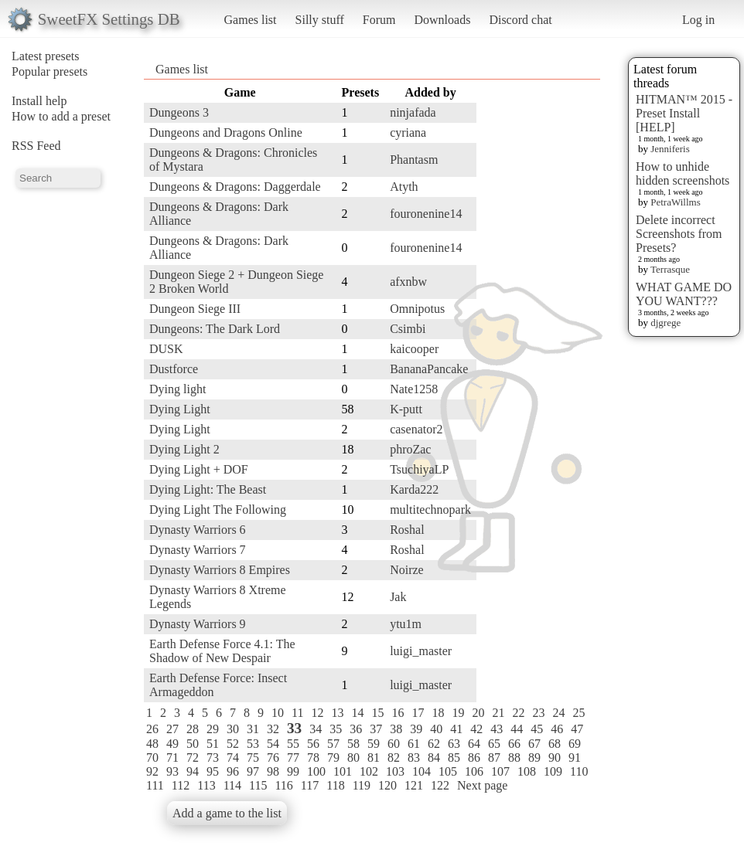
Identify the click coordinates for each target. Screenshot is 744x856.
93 (172, 771)
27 (172, 728)
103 (395, 771)
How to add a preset (61, 116)
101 (342, 771)
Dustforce (173, 368)
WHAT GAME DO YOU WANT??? (684, 293)
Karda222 (414, 489)
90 (554, 757)
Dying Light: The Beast (207, 489)
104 (421, 771)
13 (337, 712)
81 (373, 757)
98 (273, 771)
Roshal (407, 529)
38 (396, 728)
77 (293, 757)
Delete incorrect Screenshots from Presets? (679, 233)
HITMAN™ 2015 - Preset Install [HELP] (684, 113)
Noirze (407, 569)
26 (152, 728)
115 (258, 785)
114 (232, 785)
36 (356, 728)
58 (353, 743)
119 (361, 785)
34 (315, 728)
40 (436, 728)
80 (353, 757)
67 (534, 743)
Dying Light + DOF (198, 469)
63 (454, 743)
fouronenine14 (426, 213)
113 (206, 785)
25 (578, 712)
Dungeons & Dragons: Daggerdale (235, 186)
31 (253, 728)
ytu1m (405, 623)
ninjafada (413, 112)
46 (557, 728)
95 (212, 771)
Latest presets (46, 56)
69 (574, 743)
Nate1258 (414, 389)
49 (172, 743)
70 (152, 757)
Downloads (442, 19)
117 (310, 785)
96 (233, 771)
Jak (398, 596)
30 (233, 728)
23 (538, 712)
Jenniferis (670, 149)
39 (416, 728)
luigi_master (421, 650)
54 (273, 743)
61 (414, 743)
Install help (39, 100)
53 (253, 743)
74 (233, 757)
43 (496, 728)
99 (293, 771)
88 (514, 757)
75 (253, 757)
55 (293, 743)
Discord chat (520, 19)
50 (192, 743)
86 (474, 757)
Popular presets (49, 71)
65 (494, 743)
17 (417, 712)
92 (152, 771)
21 (498, 712)
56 (313, 743)
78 (313, 757)
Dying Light (179, 409)
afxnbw (408, 281)
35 (335, 728)
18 (438, 712)
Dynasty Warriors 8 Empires (219, 569)
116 (283, 785)
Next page (482, 785)
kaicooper (414, 348)
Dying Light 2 (184, 449)
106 (474, 771)
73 (212, 757)
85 (454, 757)
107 (500, 771)
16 (397, 712)
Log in (698, 19)
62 (434, 743)
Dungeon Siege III (195, 308)
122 (440, 785)
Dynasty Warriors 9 (197, 623)
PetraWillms (675, 202)
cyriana (408, 132)
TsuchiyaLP (419, 469)
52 (233, 743)
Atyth (404, 186)
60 (393, 743)
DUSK (166, 348)
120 (387, 785)
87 (494, 757)
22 (518, 712)
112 (180, 785)
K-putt (406, 409)
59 (373, 743)
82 (393, 757)
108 (526, 771)
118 (335, 785)
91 (574, 757)
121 (413, 785)
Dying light (177, 389)
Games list (250, 19)
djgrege (665, 322)
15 (377, 712)
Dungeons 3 (179, 112)
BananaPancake (429, 368)
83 (414, 757)
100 (316, 771)
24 (558, 712)
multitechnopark (430, 509)
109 (553, 771)
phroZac (410, 449)
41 (456, 728)
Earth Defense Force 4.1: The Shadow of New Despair (222, 650)
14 (357, 712)
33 (294, 728)
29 (212, 728)
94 (192, 771)
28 (192, 728)
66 (514, 743)
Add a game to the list (227, 813)
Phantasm (414, 159)
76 (273, 757)
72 (192, 757)
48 (152, 743)
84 (434, 757)
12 (317, 712)
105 (448, 771)
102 (369, 771)
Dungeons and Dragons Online (225, 132)
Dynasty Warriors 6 (197, 529)
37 (376, 728)
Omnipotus (417, 308)
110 (579, 771)
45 (537, 728)
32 (273, 728)
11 (297, 712)
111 (155, 785)
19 (458, 712)
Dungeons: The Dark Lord (214, 328)
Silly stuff (319, 19)
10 (277, 712)
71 (172, 757)
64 (474, 743)
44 (516, 728)
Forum (379, 19)
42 (476, 728)
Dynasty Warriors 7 (197, 549)
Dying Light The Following (217, 509)
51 (212, 743)
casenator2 (416, 429)
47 (577, 728)
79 (333, 757)
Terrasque (670, 269)
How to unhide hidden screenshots (682, 173)
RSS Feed (36, 145)
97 (253, 771)
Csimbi (407, 328)
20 (478, 712)
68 (554, 743)
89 (534, 757)
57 (333, 743)
